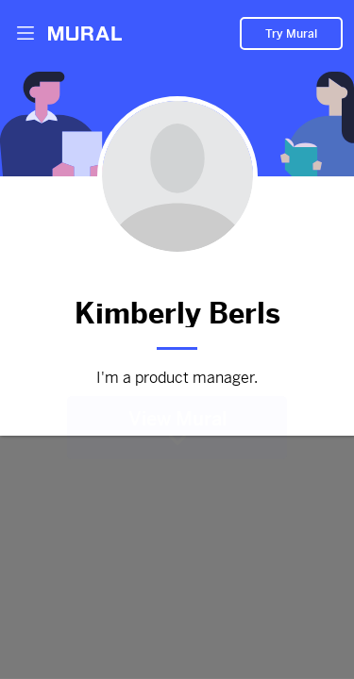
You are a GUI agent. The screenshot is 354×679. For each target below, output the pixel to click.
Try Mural (291, 29)
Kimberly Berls (177, 310)
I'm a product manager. (177, 378)
